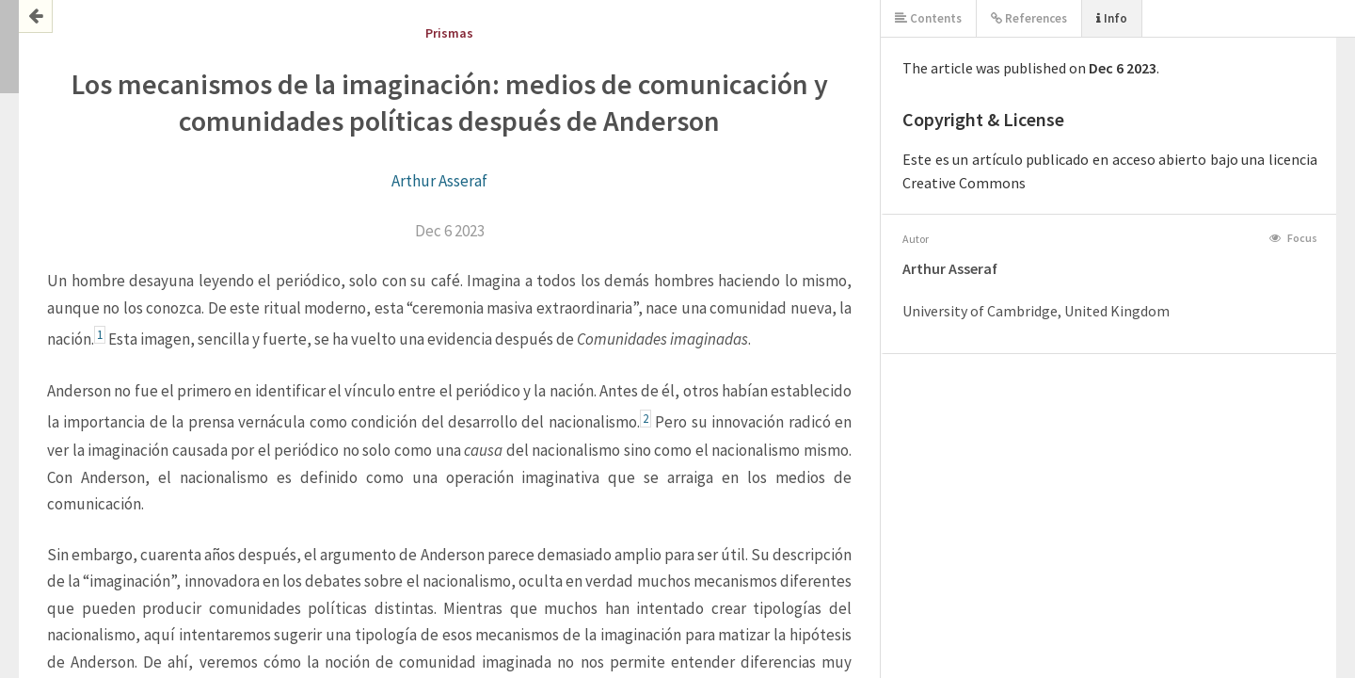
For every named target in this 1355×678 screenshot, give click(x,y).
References (1029, 18)
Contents (928, 18)
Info (1111, 18)
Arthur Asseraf (439, 180)
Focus (1293, 238)
